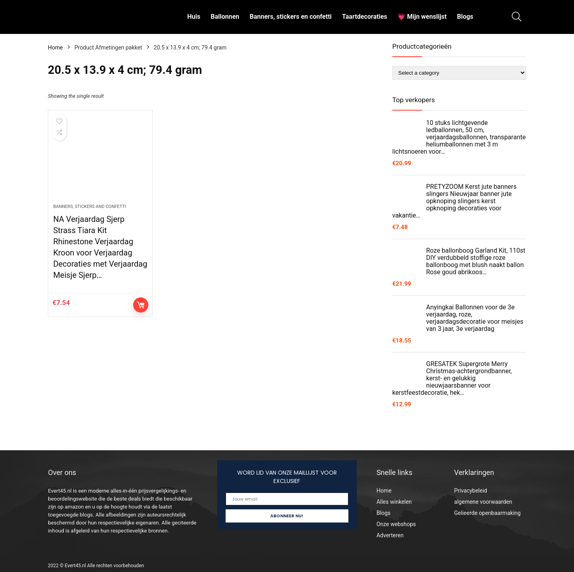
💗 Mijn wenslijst (421, 16)
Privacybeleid (470, 490)
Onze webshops (396, 524)
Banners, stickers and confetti (89, 206)
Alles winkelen (394, 502)
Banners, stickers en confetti (291, 16)
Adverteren (389, 535)
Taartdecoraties (364, 16)
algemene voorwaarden (483, 502)
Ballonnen (224, 16)
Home (55, 47)
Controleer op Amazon (140, 305)
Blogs (465, 16)
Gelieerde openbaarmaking (487, 513)
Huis (194, 16)
